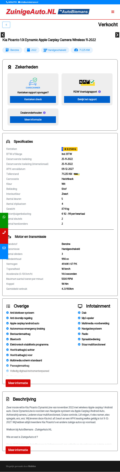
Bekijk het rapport (87, 99)
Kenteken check (33, 99)
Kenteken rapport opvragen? (33, 92)
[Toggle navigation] (112, 11)
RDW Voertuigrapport (85, 91)
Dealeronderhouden (31, 112)
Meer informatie (33, 119)
